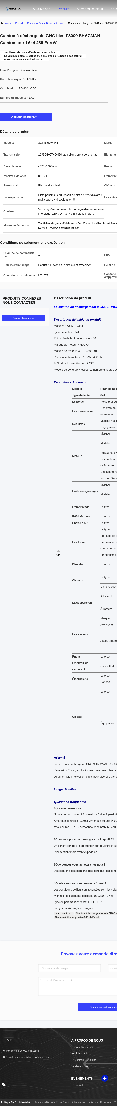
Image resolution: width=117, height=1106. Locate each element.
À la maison (41, 9)
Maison (8, 23)
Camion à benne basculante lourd (46, 23)
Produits (63, 9)
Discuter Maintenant (26, 117)
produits (19, 23)
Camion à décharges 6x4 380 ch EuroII (77, 917)
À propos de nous (90, 9)
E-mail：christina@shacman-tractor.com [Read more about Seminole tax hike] (26, 1057)
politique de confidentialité (15, 1102)
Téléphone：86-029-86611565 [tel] (20, 1050)
